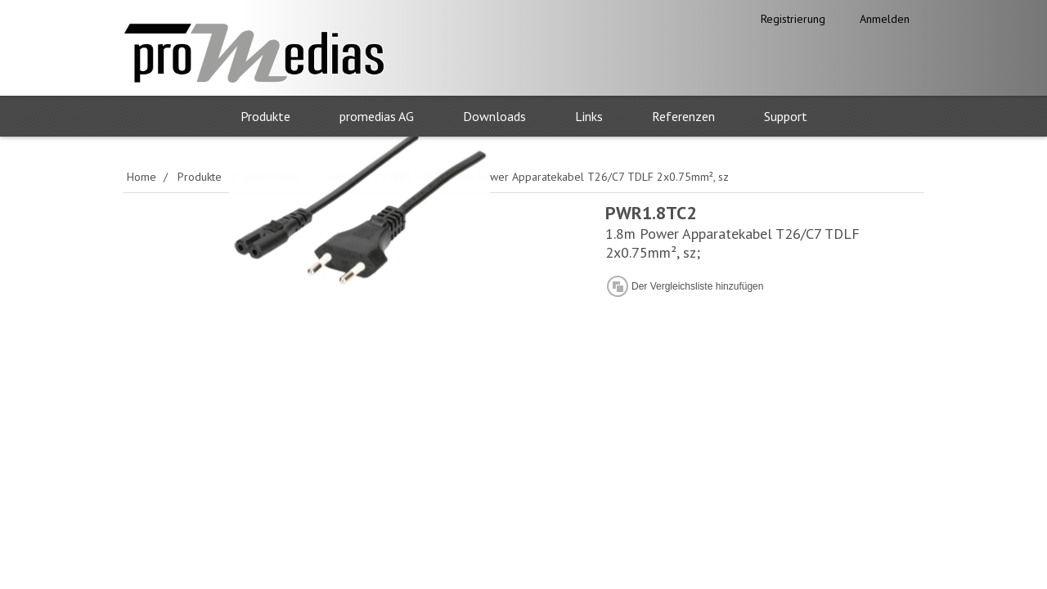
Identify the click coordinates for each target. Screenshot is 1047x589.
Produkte (265, 116)
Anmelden (885, 18)
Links (589, 116)
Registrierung (793, 18)
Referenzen (683, 116)
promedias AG (376, 116)
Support (785, 116)
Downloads (494, 116)
